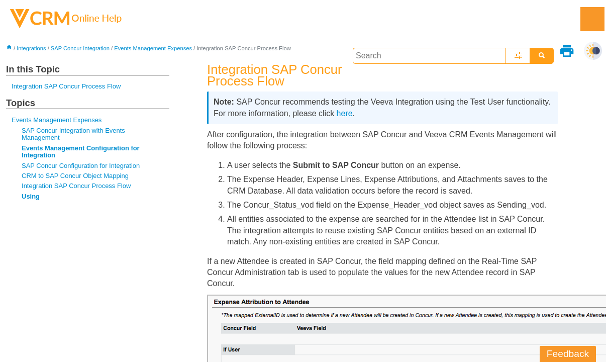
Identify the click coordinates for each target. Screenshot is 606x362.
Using (31, 196)
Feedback (568, 353)
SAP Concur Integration (80, 48)
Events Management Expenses (153, 48)
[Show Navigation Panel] (592, 19)
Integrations (31, 48)
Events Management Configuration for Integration (81, 151)
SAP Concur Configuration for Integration (81, 165)
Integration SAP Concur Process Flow (66, 86)
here (345, 113)
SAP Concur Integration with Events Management (73, 134)
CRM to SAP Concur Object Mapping (75, 175)
